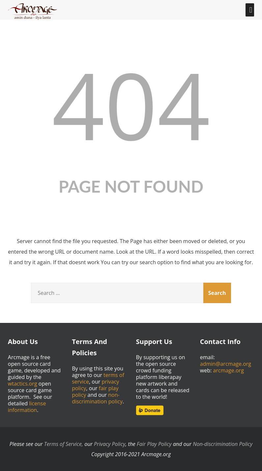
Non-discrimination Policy (222, 444)
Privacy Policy (109, 444)
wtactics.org (22, 383)
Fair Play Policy (154, 444)
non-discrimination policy (97, 398)
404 (131, 104)
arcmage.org (228, 370)
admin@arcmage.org (225, 363)
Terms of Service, (63, 444)
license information (27, 407)
